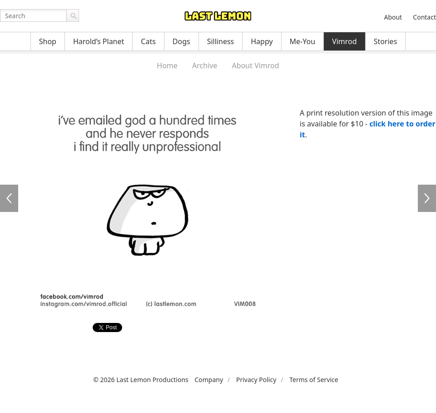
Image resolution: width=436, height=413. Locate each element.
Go (72, 15)
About (393, 17)
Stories (385, 41)
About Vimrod (255, 65)
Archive (204, 65)
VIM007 (9, 198)
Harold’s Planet (98, 41)
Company (208, 379)
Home (167, 65)
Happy (261, 41)
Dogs (181, 41)
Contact (424, 17)
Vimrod (344, 41)
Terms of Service (313, 379)
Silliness (220, 41)
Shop (47, 41)
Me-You (303, 41)
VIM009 (427, 198)
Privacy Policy (256, 379)
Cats (148, 41)
